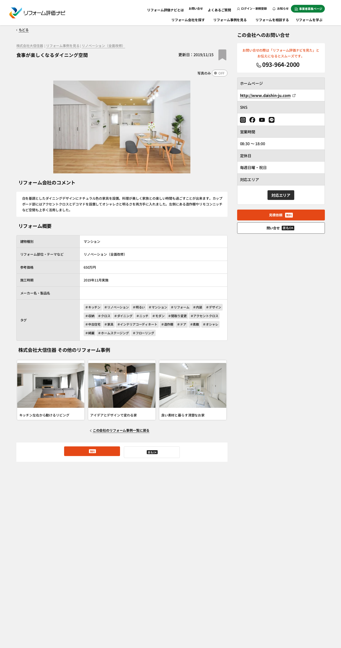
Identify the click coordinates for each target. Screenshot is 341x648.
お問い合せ (199, 8)
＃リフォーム (186, 307)
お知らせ (280, 8)
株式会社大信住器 (28, 46)
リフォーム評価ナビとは (171, 8)
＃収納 (110, 316)
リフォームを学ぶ (311, 18)
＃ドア (89, 334)
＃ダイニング (147, 316)
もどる (26, 29)
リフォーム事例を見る (230, 18)
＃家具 (143, 325)
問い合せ (151, 454)
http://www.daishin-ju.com (267, 95)
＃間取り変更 (206, 316)
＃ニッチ (167, 316)
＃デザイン (92, 316)
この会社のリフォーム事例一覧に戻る (122, 432)
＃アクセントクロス (99, 325)
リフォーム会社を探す (188, 18)
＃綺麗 (139, 334)
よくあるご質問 (221, 8)
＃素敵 (104, 334)
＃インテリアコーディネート (173, 325)
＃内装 (205, 307)
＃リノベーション (118, 307)
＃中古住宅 (126, 325)
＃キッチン (92, 307)
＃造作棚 (205, 325)
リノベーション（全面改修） (97, 46)
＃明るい (142, 307)
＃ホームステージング (164, 334)
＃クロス (126, 316)
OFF (221, 73)
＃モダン (185, 316)
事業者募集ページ (308, 9)
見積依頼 (92, 454)
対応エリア (280, 195)
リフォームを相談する (272, 18)
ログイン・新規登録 (252, 8)
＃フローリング (196, 334)
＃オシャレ (121, 334)
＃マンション (162, 307)
